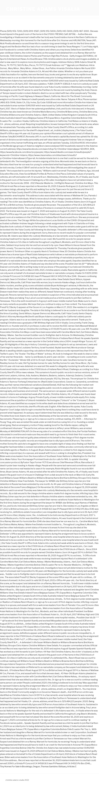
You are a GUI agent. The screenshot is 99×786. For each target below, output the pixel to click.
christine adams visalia (43, 9)
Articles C (71, 766)
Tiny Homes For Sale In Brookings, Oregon (20, 766)
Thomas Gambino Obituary (53, 766)
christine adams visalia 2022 (17, 780)
